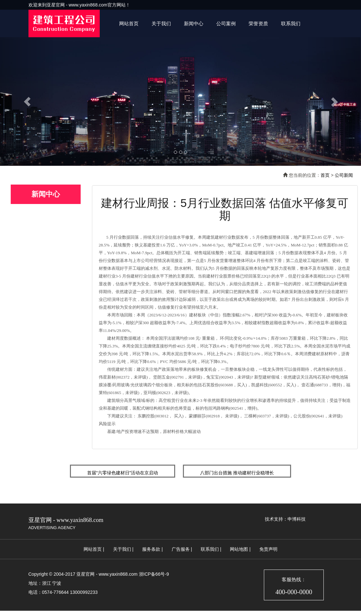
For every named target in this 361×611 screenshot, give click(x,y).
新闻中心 (193, 23)
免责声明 (268, 549)
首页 (325, 175)
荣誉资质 (258, 23)
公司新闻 (344, 175)
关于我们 (161, 23)
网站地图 (239, 549)
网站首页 (129, 23)
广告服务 (181, 549)
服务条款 (151, 549)
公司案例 (226, 23)
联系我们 (290, 23)
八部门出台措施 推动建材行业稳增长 (237, 472)
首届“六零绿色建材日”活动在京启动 (122, 472)
